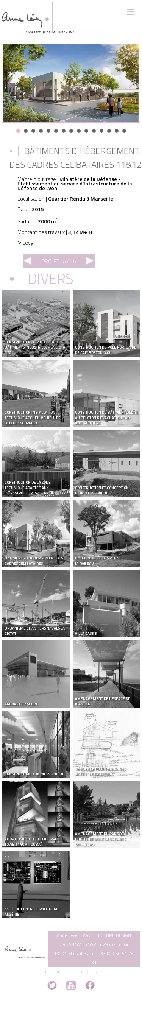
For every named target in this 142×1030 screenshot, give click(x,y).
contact (53, 971)
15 (124, 131)
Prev (12, 83)
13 (109, 131)
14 (117, 131)
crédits (89, 971)
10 (86, 131)
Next (130, 83)
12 (101, 131)
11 (94, 131)
